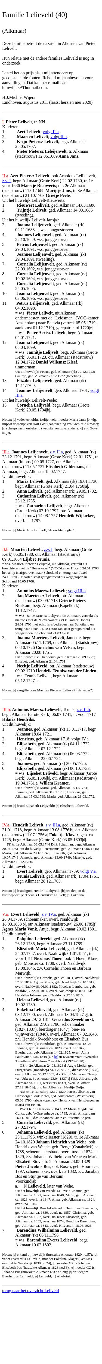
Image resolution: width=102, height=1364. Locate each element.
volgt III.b (77, 590)
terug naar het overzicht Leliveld (30, 1290)
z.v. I (6, 180)
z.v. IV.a (49, 914)
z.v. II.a (56, 452)
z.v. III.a (52, 825)
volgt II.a (51, 131)
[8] (56, 1057)
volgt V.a (87, 871)
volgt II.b (59, 136)
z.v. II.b (83, 709)
